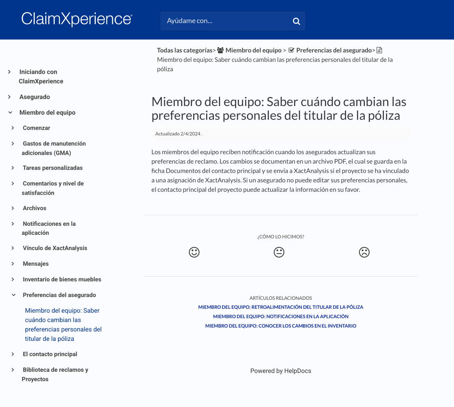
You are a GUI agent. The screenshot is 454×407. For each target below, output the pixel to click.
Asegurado (34, 97)
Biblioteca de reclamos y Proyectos (55, 374)
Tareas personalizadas (52, 167)
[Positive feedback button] (194, 252)
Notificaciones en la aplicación (49, 228)
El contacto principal (49, 354)
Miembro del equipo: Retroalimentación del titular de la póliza (280, 307)
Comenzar (36, 127)
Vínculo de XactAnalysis (55, 248)
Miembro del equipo (47, 112)
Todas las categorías (185, 50)
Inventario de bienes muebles (61, 279)
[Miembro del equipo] (249, 50)
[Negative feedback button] (364, 252)
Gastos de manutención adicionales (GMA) (54, 148)
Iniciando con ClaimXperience (41, 76)
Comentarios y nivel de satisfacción (53, 188)
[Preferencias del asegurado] (330, 50)
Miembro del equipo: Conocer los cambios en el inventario (280, 326)
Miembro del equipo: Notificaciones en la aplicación (280, 316)
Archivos (34, 208)
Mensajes (35, 263)
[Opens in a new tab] (280, 371)
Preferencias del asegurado (59, 295)
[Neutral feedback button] (279, 252)
